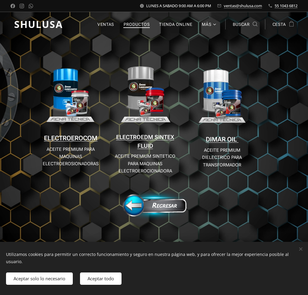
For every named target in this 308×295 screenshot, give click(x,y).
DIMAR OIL (222, 139)
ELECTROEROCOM (70, 138)
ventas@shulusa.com (243, 5)
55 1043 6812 (286, 5)
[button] (245, 24)
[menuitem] (107, 24)
